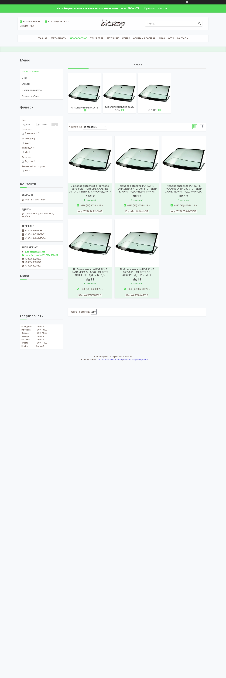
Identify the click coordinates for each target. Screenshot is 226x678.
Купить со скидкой (155, 8)
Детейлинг (112, 38)
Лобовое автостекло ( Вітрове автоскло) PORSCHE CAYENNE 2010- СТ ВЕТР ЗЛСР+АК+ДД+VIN (90, 188)
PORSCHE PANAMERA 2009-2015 (119, 108)
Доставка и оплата (32, 90)
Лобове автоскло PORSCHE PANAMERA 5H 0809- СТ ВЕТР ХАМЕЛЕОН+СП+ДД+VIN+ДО (183, 188)
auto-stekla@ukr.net (35, 252)
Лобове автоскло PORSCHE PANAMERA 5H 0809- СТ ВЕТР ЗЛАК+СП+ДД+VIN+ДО (90, 272)
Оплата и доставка (144, 38)
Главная (42, 38)
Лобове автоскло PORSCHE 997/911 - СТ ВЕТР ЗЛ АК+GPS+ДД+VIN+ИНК (137, 272)
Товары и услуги (30, 71)
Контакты (182, 38)
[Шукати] (199, 23)
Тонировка (96, 38)
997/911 (152, 110)
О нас (161, 38)
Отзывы (26, 84)
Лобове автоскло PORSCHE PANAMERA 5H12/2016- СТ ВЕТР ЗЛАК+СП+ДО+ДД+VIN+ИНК (137, 188)
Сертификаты (58, 38)
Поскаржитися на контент (110, 359)
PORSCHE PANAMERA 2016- (84, 107)
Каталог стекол (78, 38)
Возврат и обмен (30, 96)
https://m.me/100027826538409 (41, 255)
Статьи (126, 38)
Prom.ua (128, 357)
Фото (171, 38)
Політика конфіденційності (135, 359)
